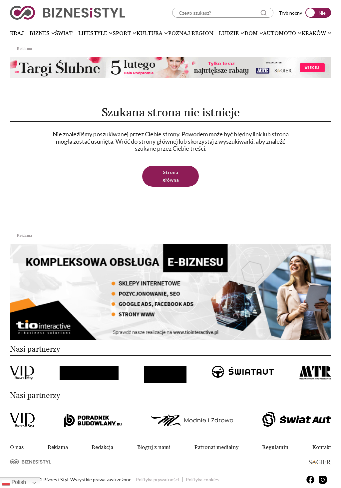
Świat (64, 33)
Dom (251, 33)
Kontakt (321, 447)
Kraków (314, 33)
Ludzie (229, 33)
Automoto (279, 33)
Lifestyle (92, 33)
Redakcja (102, 447)
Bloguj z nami (153, 447)
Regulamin (275, 447)
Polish (14, 483)
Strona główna (171, 176)
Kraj (17, 33)
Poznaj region (190, 33)
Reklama (58, 447)
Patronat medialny (216, 447)
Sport (122, 33)
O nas (17, 447)
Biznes (40, 33)
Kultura (150, 33)
